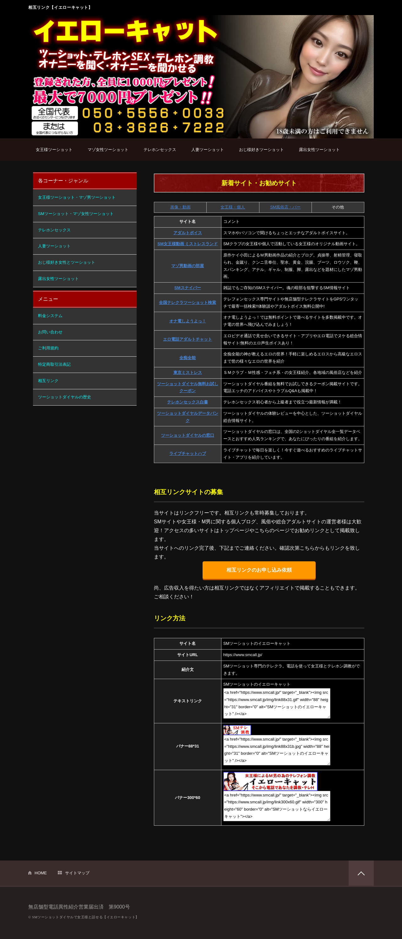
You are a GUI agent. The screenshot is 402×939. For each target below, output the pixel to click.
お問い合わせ (50, 332)
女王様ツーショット (54, 149)
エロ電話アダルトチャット (187, 339)
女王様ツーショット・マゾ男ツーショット (77, 197)
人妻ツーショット (207, 149)
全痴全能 (187, 357)
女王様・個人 (232, 207)
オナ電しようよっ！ (187, 321)
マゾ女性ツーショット (108, 149)
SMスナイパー (187, 287)
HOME (41, 873)
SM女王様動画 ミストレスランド (187, 243)
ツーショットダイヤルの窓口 (187, 435)
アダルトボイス (187, 232)
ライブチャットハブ (187, 453)
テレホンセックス (160, 149)
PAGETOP (361, 873)
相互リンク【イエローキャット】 (60, 7)
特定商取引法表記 (54, 364)
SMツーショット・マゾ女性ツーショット (76, 213)
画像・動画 (180, 207)
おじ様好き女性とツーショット (66, 262)
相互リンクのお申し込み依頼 (259, 570)
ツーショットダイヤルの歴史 (64, 397)
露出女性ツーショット (319, 149)
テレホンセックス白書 (187, 402)
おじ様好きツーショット (261, 149)
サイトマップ (77, 873)
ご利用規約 (48, 348)
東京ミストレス (187, 372)
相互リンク (48, 380)
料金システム (50, 315)
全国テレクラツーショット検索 (187, 302)
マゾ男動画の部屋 (187, 265)
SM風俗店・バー (285, 207)
